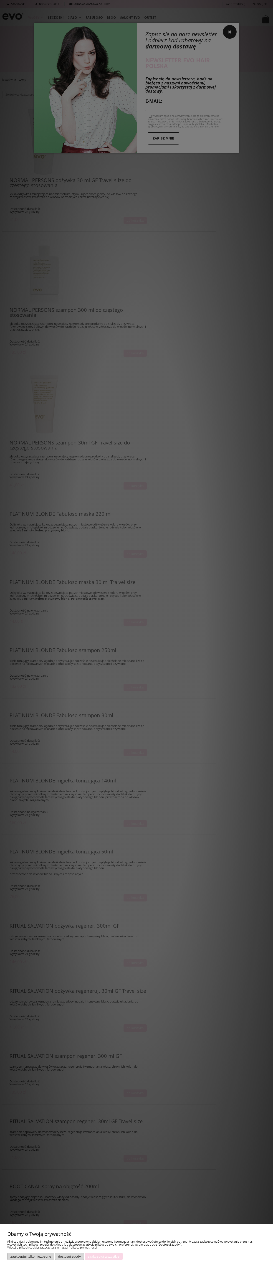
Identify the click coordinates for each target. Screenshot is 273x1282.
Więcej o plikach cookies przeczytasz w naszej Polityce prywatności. (52, 1247)
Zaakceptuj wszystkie (103, 1256)
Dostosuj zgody (69, 1256)
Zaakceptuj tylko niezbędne (30, 1256)
